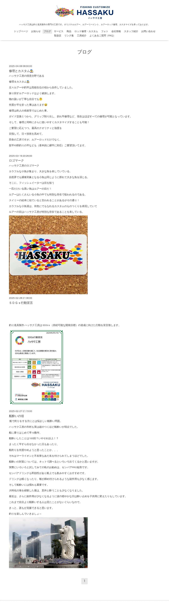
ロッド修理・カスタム (86, 31)
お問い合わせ (148, 31)
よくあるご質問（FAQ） (102, 35)
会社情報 (116, 31)
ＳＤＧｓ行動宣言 (21, 302)
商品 (69, 31)
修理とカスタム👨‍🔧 (21, 71)
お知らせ (36, 31)
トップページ (21, 31)
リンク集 (69, 35)
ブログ (47, 31)
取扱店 (57, 35)
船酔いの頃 (16, 416)
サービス (58, 31)
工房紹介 (81, 35)
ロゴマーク (16, 160)
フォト (104, 31)
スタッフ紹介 (131, 31)
